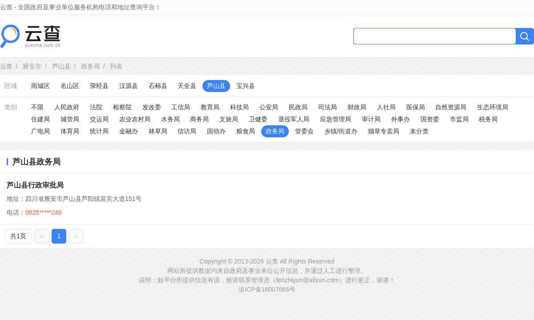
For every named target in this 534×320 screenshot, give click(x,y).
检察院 (122, 107)
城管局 (70, 119)
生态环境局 (492, 107)
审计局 (371, 119)
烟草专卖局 (383, 131)
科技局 (239, 107)
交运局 (99, 119)
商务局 (199, 119)
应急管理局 (335, 119)
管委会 (304, 131)
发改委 (151, 107)
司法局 (327, 107)
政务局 (90, 66)
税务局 (488, 119)
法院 (96, 107)
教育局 (210, 107)
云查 (6, 66)
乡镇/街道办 (340, 131)
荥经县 (99, 85)
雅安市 (32, 66)
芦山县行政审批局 (35, 185)
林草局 (158, 131)
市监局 (459, 119)
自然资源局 (450, 107)
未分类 (419, 131)
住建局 (40, 119)
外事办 (400, 119)
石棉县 (158, 85)
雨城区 (40, 85)
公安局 (268, 107)
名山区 (70, 85)
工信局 (180, 107)
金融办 (128, 131)
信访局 (187, 131)
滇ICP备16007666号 (267, 289)
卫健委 (258, 119)
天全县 (187, 85)
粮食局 (245, 131)
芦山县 (61, 66)
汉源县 (128, 85)
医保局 (415, 107)
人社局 (386, 107)
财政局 (357, 107)
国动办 (216, 131)
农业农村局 (134, 119)
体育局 (70, 131)
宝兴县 (245, 85)
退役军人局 (293, 119)
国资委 (430, 119)
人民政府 (66, 107)
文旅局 (228, 119)
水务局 (170, 119)
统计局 (99, 131)
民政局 (298, 107)
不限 (37, 107)
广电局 (40, 131)
